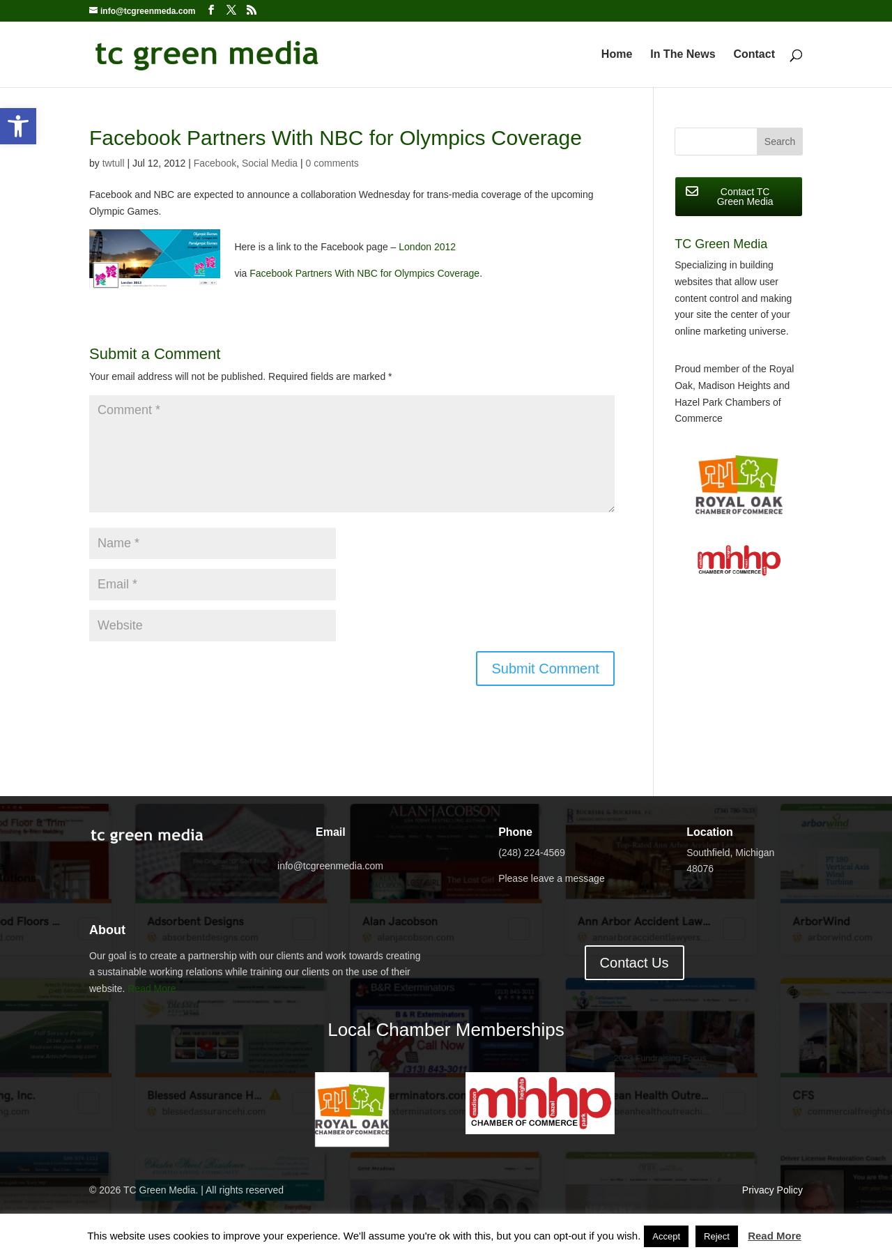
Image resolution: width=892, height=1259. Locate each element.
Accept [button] (666, 1236)
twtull (113, 163)
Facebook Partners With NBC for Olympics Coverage (364, 273)
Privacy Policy (772, 1190)
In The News (682, 54)
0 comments (332, 163)
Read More (152, 988)
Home (616, 54)
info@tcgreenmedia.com (330, 865)
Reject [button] (717, 1236)
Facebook (215, 163)
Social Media (270, 163)
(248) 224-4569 (531, 852)
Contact (754, 54)
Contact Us (634, 962)
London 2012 (427, 246)
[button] (18, 126)
